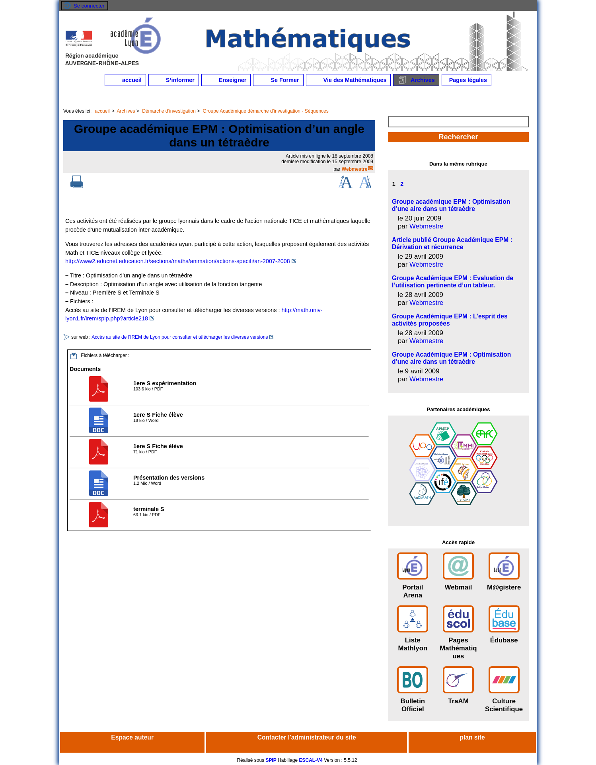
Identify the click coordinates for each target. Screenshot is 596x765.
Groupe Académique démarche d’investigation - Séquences (266, 111)
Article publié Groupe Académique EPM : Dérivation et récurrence (452, 243)
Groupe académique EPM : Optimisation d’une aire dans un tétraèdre (451, 205)
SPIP (270, 760)
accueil (125, 80)
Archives (415, 80)
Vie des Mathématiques (348, 80)
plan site (472, 737)
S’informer (174, 80)
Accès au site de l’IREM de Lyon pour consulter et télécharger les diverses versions (180, 337)
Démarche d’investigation (169, 111)
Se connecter (89, 6)
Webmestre (354, 169)
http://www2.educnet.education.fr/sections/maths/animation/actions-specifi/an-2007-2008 (177, 261)
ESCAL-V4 (311, 760)
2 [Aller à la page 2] (401, 184)
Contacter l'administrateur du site (306, 737)
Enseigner (226, 80)
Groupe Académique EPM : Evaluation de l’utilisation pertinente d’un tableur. (452, 282)
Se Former (278, 80)
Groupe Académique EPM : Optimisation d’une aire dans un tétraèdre (451, 358)
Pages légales (466, 80)
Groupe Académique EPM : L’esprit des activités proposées (450, 320)
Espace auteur (132, 737)
